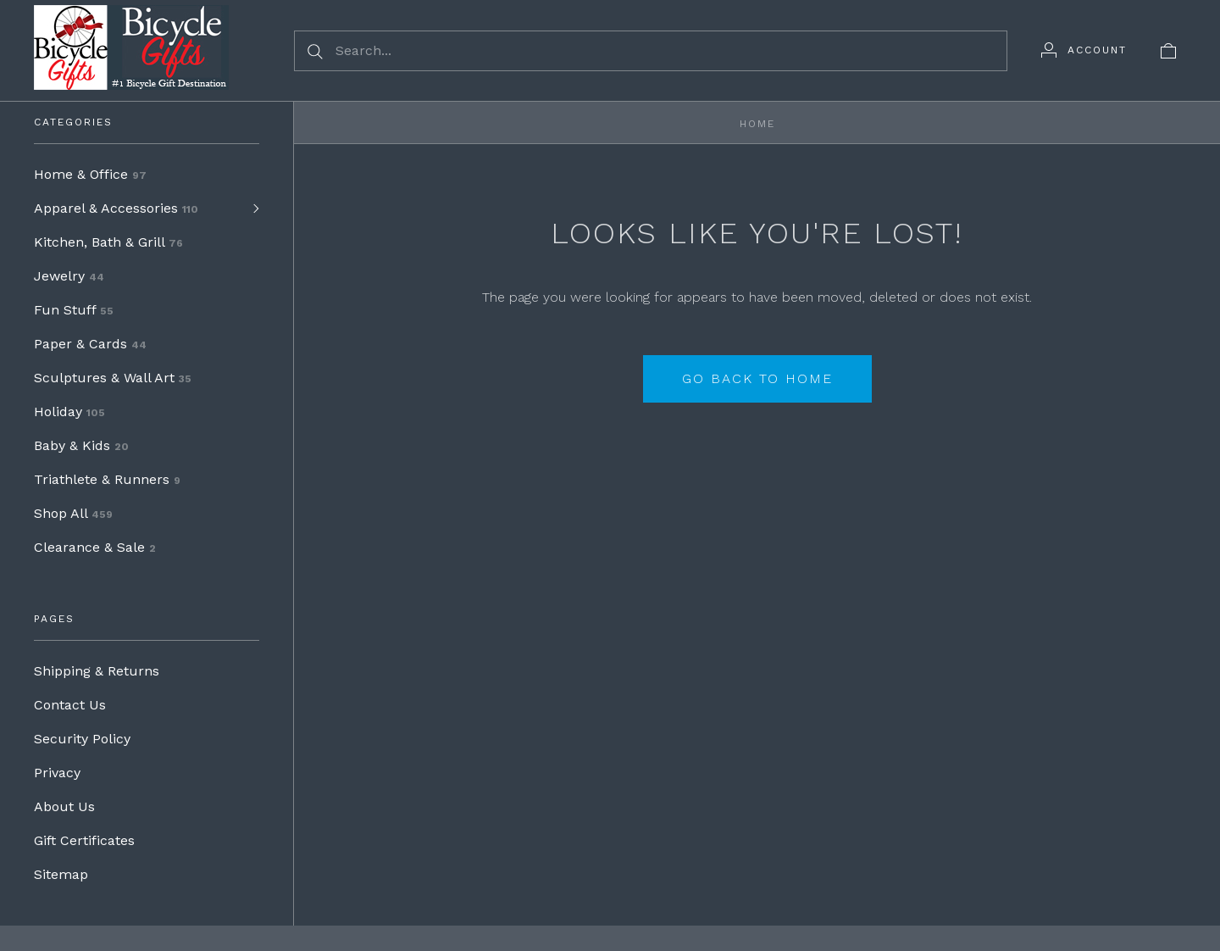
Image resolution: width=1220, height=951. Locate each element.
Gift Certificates (84, 840)
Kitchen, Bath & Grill (108, 242)
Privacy (57, 773)
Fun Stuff (74, 310)
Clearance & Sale (95, 547)
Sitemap (61, 874)
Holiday (69, 411)
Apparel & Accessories (116, 208)
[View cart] (1168, 50)
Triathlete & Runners (107, 479)
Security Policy (82, 739)
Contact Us (70, 705)
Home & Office (90, 174)
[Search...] (650, 51)
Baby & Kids (81, 445)
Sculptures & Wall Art (112, 378)
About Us (64, 806)
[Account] (1084, 50)
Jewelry (69, 276)
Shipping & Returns (96, 671)
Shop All (73, 513)
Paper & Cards (90, 344)
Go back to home (757, 378)
